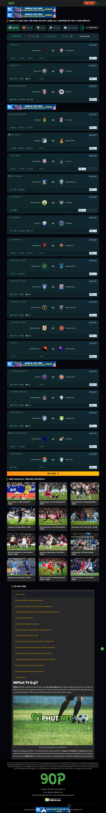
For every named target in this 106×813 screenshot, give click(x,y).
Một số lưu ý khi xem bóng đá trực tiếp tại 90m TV (29, 671)
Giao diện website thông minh (24, 618)
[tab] (13, 28)
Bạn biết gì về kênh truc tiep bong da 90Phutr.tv (29, 600)
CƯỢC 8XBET (89, 3)
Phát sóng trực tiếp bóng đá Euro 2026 (26, 635)
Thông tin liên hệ (20, 677)
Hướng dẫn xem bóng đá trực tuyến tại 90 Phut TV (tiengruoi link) (34, 641)
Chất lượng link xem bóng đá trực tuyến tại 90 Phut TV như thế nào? (35, 647)
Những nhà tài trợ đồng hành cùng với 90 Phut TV (29, 665)
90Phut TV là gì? (20, 594)
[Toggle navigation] (97, 3)
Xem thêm (53, 473)
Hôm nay (67, 36)
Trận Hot (33, 36)
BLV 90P (50, 36)
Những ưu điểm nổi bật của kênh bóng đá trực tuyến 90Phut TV (33, 606)
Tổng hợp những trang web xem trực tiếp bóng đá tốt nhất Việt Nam (35, 659)
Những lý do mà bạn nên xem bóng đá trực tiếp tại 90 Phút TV (33, 653)
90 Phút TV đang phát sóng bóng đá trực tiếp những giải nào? (33, 630)
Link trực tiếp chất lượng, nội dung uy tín (27, 624)
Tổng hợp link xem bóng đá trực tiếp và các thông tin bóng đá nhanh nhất (37, 612)
